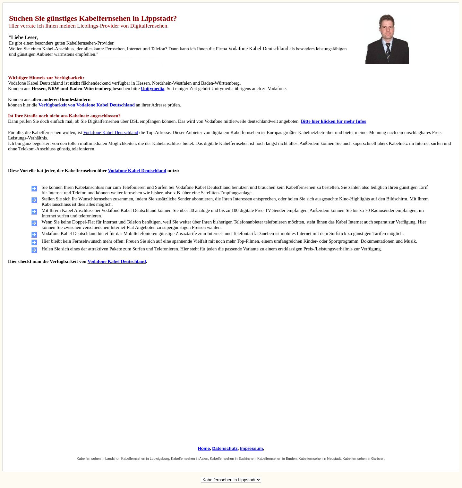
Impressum (251, 448)
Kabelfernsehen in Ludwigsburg (145, 458)
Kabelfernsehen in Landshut (98, 458)
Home (204, 448)
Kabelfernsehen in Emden (277, 458)
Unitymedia (152, 88)
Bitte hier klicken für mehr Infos (333, 121)
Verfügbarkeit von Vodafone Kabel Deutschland (86, 104)
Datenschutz (224, 448)
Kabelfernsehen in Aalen (189, 458)
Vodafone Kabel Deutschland (110, 132)
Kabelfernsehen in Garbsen (363, 458)
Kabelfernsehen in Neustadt (320, 458)
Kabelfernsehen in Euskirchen (233, 458)
